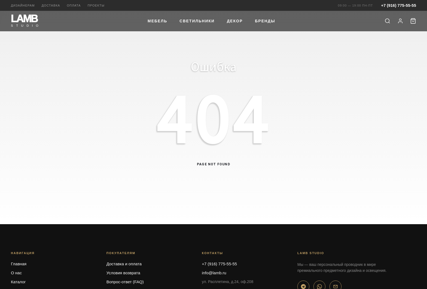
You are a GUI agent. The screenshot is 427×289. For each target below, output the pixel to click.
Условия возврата (123, 272)
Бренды (265, 21)
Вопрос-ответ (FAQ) (125, 281)
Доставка (51, 5)
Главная (18, 263)
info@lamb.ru (214, 272)
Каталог (18, 281)
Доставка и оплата (124, 263)
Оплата (74, 5)
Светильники (197, 21)
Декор (235, 21)
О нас (16, 272)
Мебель (157, 21)
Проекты (96, 5)
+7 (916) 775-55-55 (398, 5)
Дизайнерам (23, 5)
